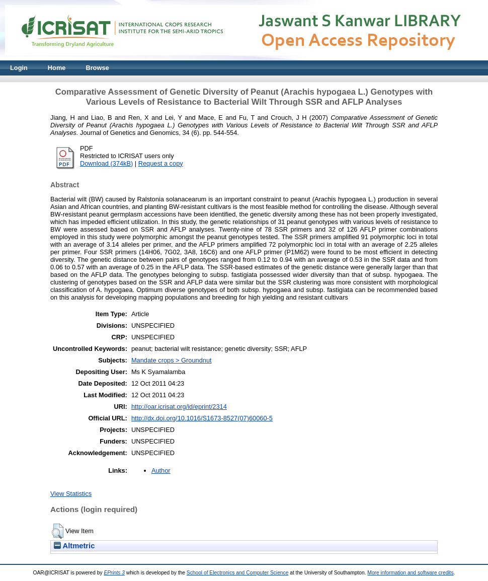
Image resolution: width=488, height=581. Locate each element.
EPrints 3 (114, 572)
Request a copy (160, 163)
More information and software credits (410, 572)
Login (19, 67)
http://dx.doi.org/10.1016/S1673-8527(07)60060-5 (202, 418)
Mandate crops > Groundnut (171, 360)
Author (161, 470)
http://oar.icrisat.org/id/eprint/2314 (179, 406)
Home (57, 67)
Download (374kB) (106, 163)
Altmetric (74, 546)
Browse (97, 67)
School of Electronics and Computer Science (238, 572)
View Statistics (71, 493)
